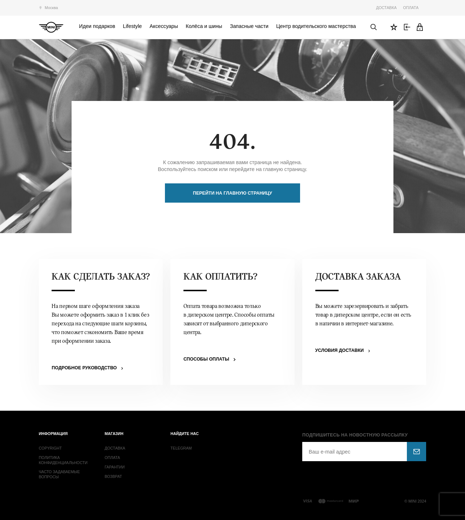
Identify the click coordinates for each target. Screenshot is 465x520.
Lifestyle (132, 26)
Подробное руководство (84, 367)
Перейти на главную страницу (232, 193)
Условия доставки (339, 350)
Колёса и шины (204, 26)
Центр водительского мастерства (316, 26)
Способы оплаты (206, 359)
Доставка (386, 7)
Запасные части (249, 26)
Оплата (410, 7)
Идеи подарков (97, 26)
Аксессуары (164, 26)
